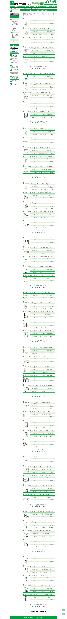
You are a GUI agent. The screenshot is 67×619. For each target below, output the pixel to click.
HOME (11, 8)
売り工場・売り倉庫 (15, 34)
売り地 (13, 36)
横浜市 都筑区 (15, 23)
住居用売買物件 (14, 37)
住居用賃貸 (13, 30)
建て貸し (13, 41)
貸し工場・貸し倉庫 (15, 21)
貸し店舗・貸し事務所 (15, 24)
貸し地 (13, 29)
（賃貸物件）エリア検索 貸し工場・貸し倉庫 (20, 8)
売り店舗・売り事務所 (15, 35)
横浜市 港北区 (15, 22)
